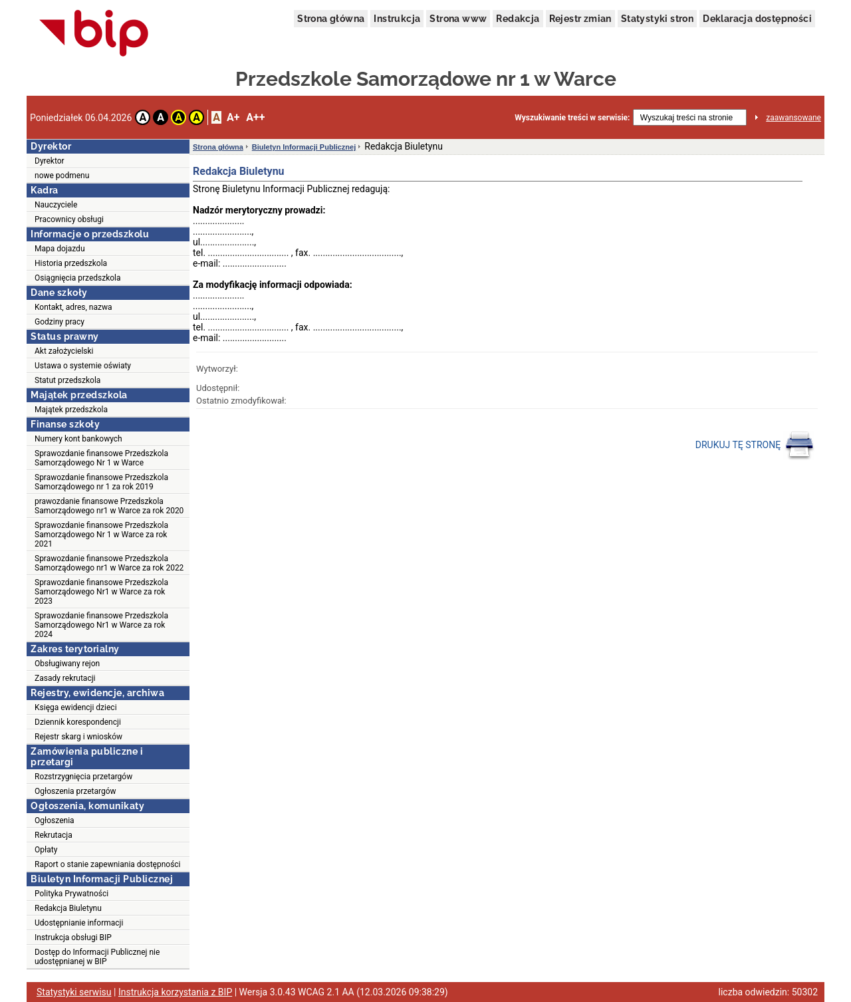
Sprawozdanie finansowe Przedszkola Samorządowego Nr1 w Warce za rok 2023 (101, 592)
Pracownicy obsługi (69, 219)
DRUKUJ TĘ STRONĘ (754, 445)
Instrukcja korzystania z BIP (175, 992)
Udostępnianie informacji (79, 923)
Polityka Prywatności (71, 893)
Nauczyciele (56, 204)
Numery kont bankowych (78, 438)
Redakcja (517, 18)
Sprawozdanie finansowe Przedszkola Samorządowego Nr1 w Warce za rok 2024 (101, 625)
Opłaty (46, 849)
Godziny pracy (59, 321)
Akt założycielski (64, 351)
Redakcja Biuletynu (68, 908)
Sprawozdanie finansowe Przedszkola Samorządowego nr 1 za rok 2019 (101, 482)
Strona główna (330, 18)
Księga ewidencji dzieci (76, 707)
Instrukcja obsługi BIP (73, 937)
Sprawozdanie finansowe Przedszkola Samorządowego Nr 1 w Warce (101, 458)
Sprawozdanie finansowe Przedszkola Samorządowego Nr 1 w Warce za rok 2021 (101, 535)
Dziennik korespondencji (78, 722)
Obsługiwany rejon (67, 663)
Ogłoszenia (54, 820)
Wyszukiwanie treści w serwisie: (572, 117)
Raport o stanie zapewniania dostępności (108, 864)
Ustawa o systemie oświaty (83, 365)
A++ (255, 117)
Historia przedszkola (71, 263)
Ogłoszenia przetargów (75, 791)
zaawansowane (793, 117)
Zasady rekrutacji (65, 678)
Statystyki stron (657, 18)
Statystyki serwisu (74, 992)
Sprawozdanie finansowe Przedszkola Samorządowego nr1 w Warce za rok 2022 (109, 563)
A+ (233, 117)
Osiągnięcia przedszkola (78, 278)
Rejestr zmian (580, 18)
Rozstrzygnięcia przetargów (83, 776)
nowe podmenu (62, 175)
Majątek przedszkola (71, 409)
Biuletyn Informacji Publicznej (304, 147)
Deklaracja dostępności (757, 18)
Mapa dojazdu (60, 248)
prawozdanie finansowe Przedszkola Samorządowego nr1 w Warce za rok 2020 (109, 506)
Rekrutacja (53, 835)
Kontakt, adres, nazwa (73, 307)
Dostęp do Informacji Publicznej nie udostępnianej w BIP (97, 956)
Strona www (458, 18)
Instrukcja (397, 18)
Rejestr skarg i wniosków (78, 736)
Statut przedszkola (67, 380)
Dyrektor (49, 161)
